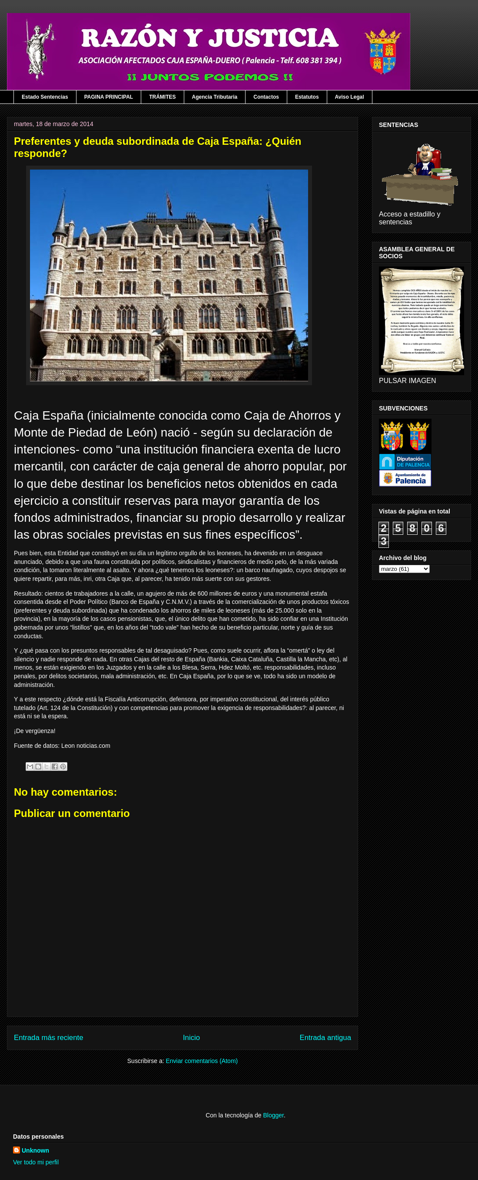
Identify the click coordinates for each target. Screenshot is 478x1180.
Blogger (273, 1115)
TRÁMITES (162, 97)
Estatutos (307, 97)
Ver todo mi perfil (36, 1162)
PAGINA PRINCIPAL (108, 97)
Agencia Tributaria (215, 97)
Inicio (191, 1037)
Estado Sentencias (45, 97)
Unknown (35, 1150)
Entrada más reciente (48, 1037)
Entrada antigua (326, 1037)
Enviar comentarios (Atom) (202, 1060)
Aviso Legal (349, 97)
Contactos (266, 97)
